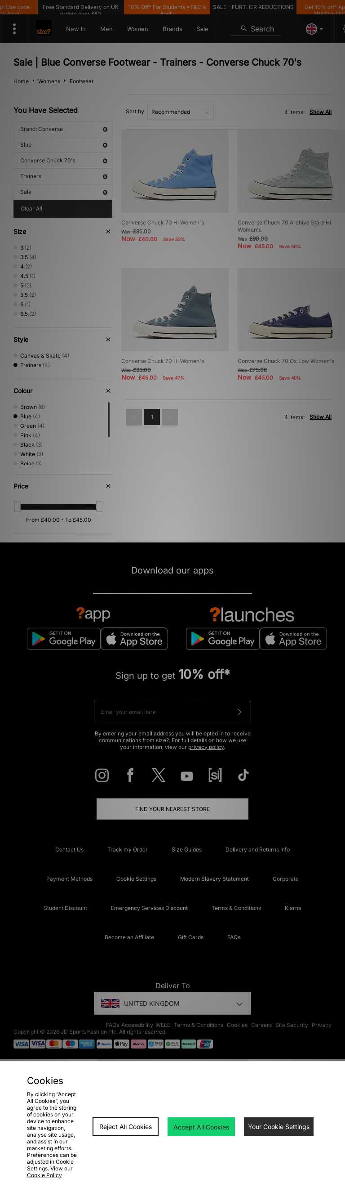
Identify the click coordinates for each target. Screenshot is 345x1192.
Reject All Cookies (125, 1126)
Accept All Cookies (201, 1127)
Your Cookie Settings (279, 1126)
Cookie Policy (44, 1175)
